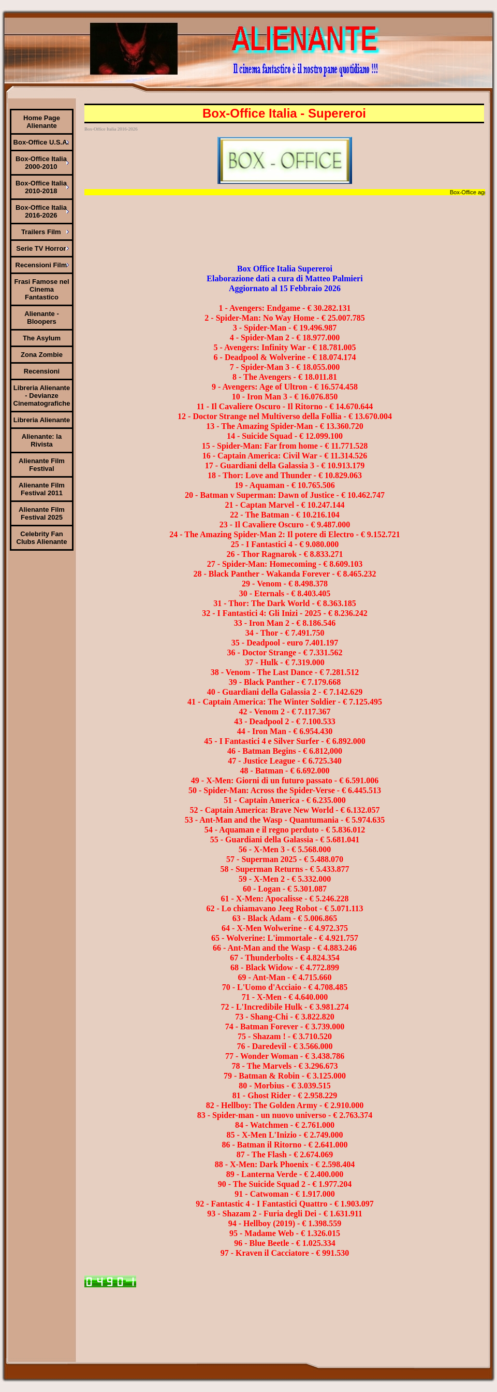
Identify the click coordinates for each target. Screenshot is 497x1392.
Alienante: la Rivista (42, 440)
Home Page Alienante (41, 122)
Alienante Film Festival (42, 464)
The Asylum (42, 338)
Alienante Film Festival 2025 (42, 513)
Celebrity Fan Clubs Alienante (42, 538)
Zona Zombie (42, 354)
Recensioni (42, 371)
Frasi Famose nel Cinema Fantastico (41, 289)
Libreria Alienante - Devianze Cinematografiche (41, 395)
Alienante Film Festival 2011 (42, 489)
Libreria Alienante (41, 420)
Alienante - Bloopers (41, 317)
